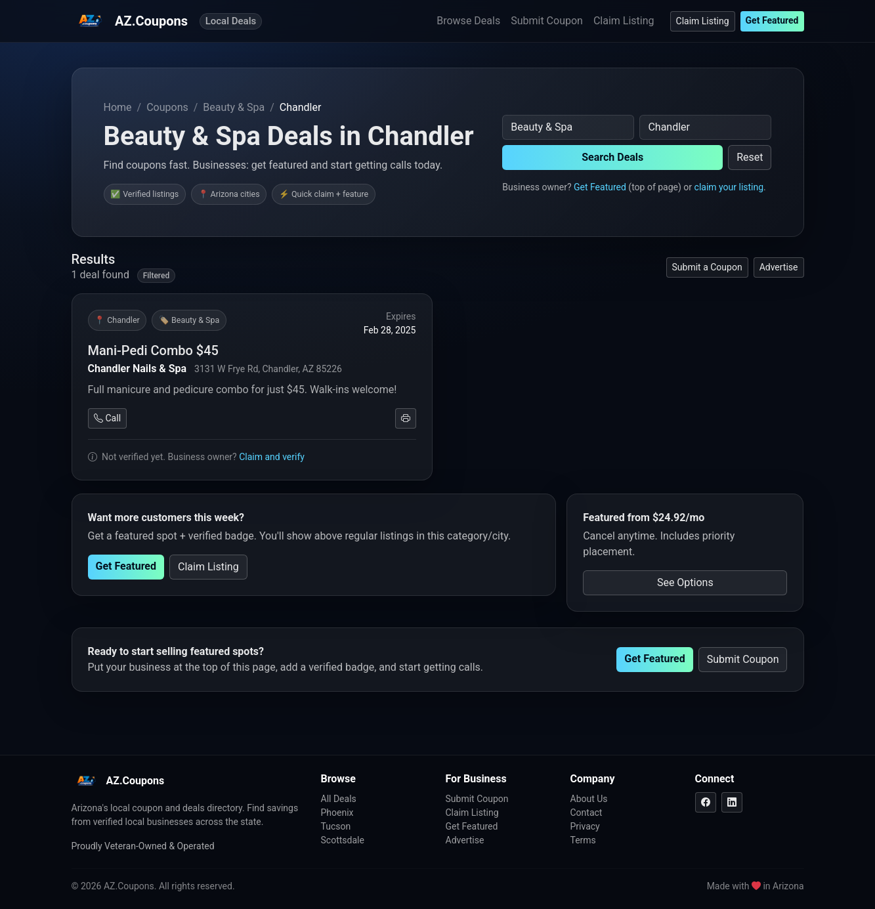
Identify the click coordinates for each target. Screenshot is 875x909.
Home (118, 107)
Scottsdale (342, 840)
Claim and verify (272, 457)
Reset (749, 157)
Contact (586, 812)
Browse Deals (468, 20)
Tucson (336, 826)
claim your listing (729, 187)
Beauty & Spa (234, 107)
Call (107, 418)
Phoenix (337, 812)
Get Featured (772, 20)
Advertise (778, 267)
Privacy (585, 826)
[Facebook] (705, 802)
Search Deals (612, 157)
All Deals (338, 798)
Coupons (167, 107)
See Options (685, 582)
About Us (589, 798)
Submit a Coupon (707, 267)
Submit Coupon (547, 20)
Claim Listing (623, 20)
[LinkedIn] (731, 802)
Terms (583, 840)
